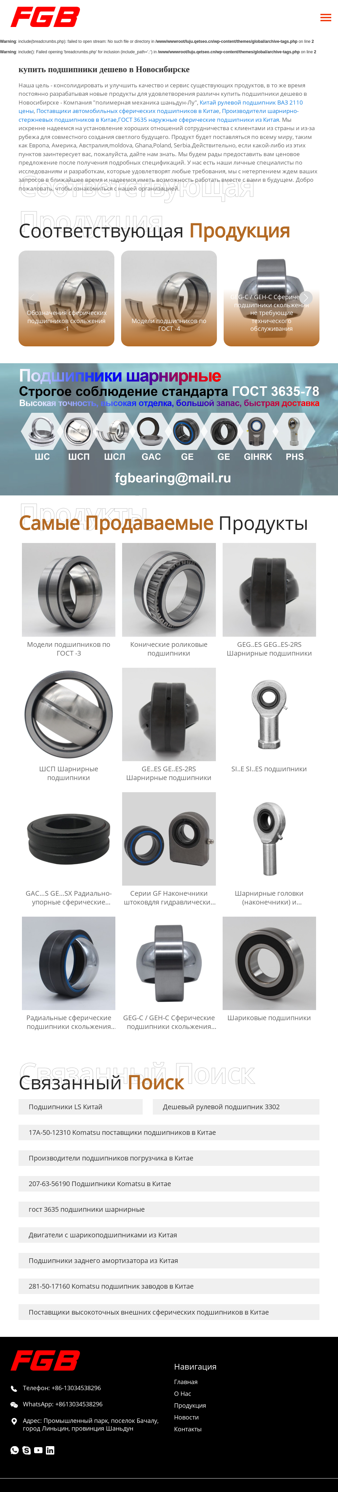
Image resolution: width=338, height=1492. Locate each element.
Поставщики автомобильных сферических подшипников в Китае (127, 111)
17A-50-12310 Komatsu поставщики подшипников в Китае (122, 1132)
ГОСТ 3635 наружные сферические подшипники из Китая (198, 119)
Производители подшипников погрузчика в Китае (111, 1158)
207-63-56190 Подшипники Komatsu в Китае (100, 1183)
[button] (306, 298)
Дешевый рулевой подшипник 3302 (221, 1106)
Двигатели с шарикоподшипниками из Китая (103, 1234)
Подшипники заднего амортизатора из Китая (103, 1260)
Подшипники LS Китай (66, 1106)
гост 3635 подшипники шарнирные (87, 1209)
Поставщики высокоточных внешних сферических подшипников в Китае (149, 1312)
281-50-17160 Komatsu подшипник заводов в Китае (111, 1286)
